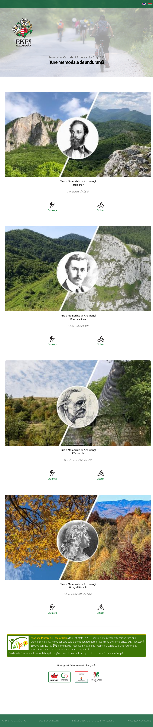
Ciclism (100, 207)
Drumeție (52, 207)
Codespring (145, 720)
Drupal (83, 720)
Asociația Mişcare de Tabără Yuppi (49, 638)
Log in (142, 703)
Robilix (55, 720)
